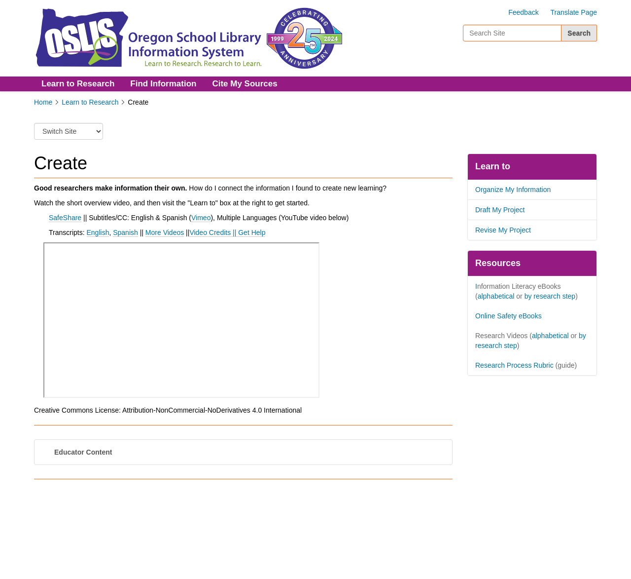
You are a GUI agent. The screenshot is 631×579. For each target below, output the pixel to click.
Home (43, 102)
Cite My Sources (244, 83)
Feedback (523, 12)
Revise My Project (503, 230)
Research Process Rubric (514, 365)
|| (234, 232)
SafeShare (65, 218)
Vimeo (200, 218)
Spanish (125, 232)
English (98, 232)
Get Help (251, 232)
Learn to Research (77, 83)
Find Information (163, 83)
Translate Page (574, 12)
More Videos (164, 232)
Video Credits (210, 232)
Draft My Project (500, 210)
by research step (550, 296)
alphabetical (496, 296)
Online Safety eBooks (508, 316)
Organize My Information (513, 189)
